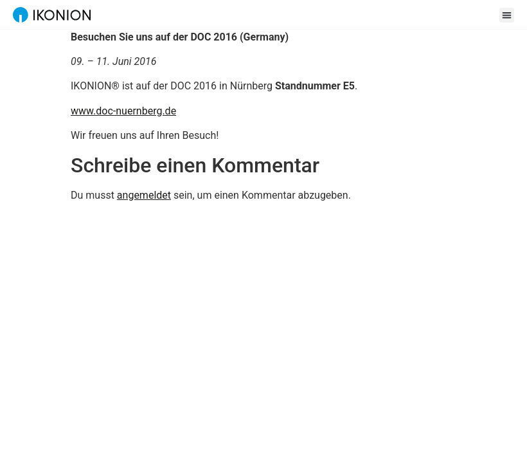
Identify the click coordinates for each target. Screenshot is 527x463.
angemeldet (144, 195)
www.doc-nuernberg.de (123, 111)
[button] (506, 15)
